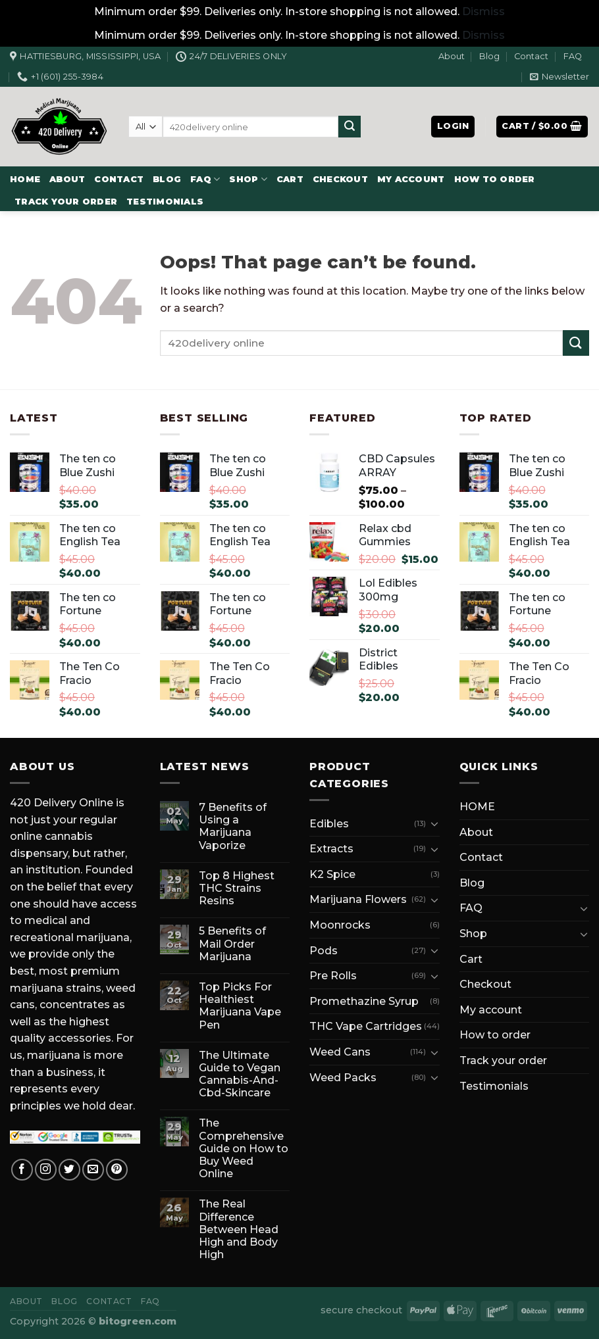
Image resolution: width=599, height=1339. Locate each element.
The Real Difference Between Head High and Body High (238, 1229)
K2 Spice (332, 874)
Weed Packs (343, 1077)
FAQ (572, 56)
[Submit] (349, 127)
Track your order (65, 202)
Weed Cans (340, 1052)
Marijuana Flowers (358, 899)
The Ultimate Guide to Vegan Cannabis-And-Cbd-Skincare (239, 1074)
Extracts (331, 848)
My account (411, 179)
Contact (531, 56)
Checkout (340, 179)
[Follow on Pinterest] (117, 1170)
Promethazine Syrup (364, 1001)
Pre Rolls (333, 975)
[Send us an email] (93, 1170)
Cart (289, 179)
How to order (494, 179)
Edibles (329, 823)
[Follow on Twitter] (69, 1170)
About (451, 56)
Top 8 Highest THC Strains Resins (236, 888)
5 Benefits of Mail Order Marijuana (232, 943)
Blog (489, 56)
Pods (323, 950)
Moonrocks (340, 925)
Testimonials (164, 202)
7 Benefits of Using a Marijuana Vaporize (233, 826)
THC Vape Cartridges (365, 1026)
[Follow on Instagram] (46, 1170)
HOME (25, 179)
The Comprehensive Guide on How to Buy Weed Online (243, 1148)
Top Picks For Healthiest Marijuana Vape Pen (240, 1006)
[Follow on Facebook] (22, 1170)
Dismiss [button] (483, 11)
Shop (248, 179)
